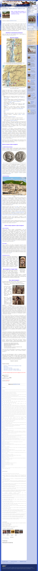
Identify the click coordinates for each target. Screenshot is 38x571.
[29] (22, 199)
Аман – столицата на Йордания (15, 101)
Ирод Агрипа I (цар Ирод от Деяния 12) (18, 212)
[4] (2, 394)
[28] (10, 173)
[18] (2, 428)
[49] (5, 351)
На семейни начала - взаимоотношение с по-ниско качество (33, 95)
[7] (20, 101)
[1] (22, 23)
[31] (12, 204)
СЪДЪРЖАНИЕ (8, 5)
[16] (12, 126)
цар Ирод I (17, 206)
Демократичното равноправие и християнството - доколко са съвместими (33, 102)
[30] (2, 201)
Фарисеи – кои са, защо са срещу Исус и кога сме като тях (33, 57)
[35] (12, 218)
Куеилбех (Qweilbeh (14, 120)
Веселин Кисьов (17, 567)
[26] (18, 171)
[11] (7, 115)
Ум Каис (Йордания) (19, 108)
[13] (2, 421)
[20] (11, 136)
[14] (17, 120)
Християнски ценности (30, 32)
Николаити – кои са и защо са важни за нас (33, 69)
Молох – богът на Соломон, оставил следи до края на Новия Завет (33, 81)
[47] (5, 329)
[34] (25, 214)
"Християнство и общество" (8, 567)
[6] (2, 398)
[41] (11, 252)
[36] (15, 222)
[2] (2, 391)
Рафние (10, 102)
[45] (25, 275)
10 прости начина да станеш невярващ (33, 110)
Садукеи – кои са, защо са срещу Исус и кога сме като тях (33, 87)
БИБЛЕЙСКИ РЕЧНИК (14, 5)
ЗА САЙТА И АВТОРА (21, 5)
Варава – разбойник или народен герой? (33, 74)
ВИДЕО (26, 5)
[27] (18, 172)
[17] (11, 130)
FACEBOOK (30, 5)
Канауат (13, 116)
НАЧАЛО (3, 5)
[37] (23, 231)
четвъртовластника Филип (20, 211)
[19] (19, 134)
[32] (15, 208)
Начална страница (14, 561)
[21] (12, 137)
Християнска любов (30, 33)
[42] (8, 260)
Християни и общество (30, 31)
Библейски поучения (30, 30)
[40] (22, 249)
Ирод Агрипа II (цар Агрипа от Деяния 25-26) (10, 214)
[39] (22, 244)
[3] (2, 393)
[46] (2, 464)
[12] (15, 116)
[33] (10, 210)
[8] (22, 108)
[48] (25, 337)
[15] (17, 123)
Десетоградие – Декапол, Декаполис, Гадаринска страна (13, 8)
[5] (2, 396)
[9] (8, 109)
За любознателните (6, 538)
